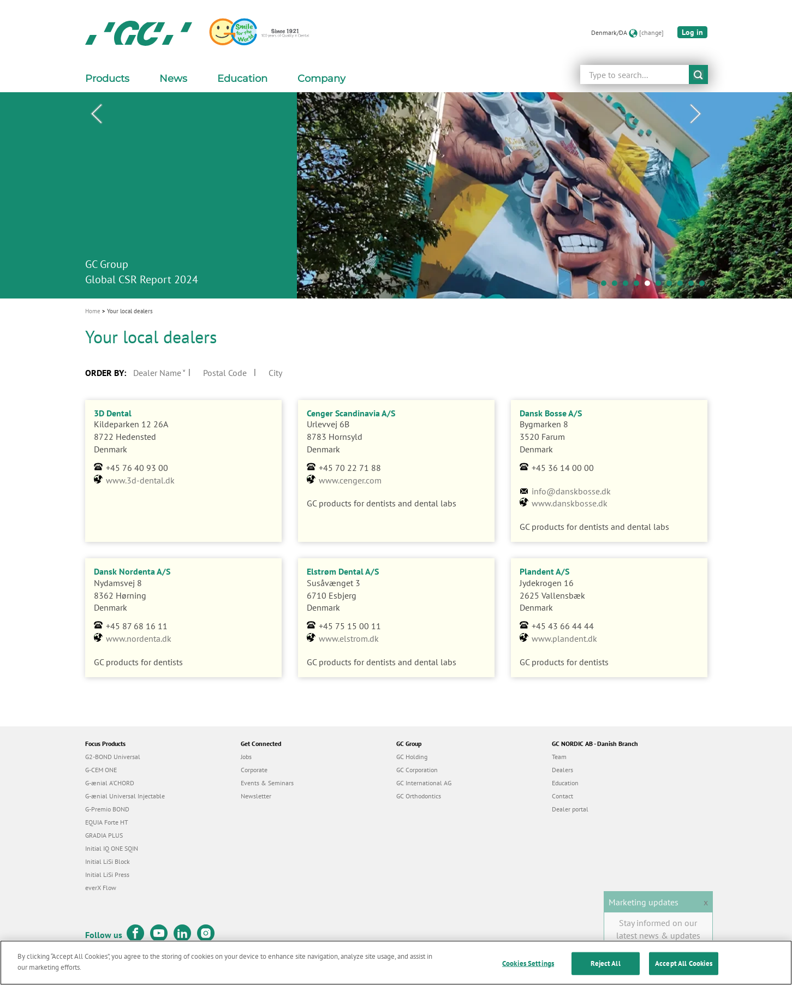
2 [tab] (617, 285)
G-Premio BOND (107, 809)
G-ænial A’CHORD (109, 783)
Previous (96, 114)
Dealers (562, 770)
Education (565, 783)
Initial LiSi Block (107, 861)
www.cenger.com (350, 480)
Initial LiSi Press (107, 874)
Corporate (254, 770)
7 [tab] (671, 285)
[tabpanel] (396, 195)
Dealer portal (570, 809)
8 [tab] (682, 285)
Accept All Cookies (683, 966)
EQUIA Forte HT (106, 822)
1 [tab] (606, 285)
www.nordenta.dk (138, 638)
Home (92, 311)
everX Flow (100, 887)
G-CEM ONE (101, 770)
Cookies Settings (528, 966)
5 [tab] (650, 285)
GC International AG (423, 783)
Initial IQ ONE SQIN (111, 848)
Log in (692, 32)
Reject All (605, 966)
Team (559, 757)
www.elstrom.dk (349, 638)
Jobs (246, 757)
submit (698, 74)
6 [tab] (661, 285)
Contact (562, 796)
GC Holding (411, 757)
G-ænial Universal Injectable (125, 796)
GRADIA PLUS (104, 835)
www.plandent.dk (564, 638)
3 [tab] (628, 285)
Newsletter (256, 796)
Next (695, 114)
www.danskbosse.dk (570, 503)
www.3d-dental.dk (140, 480)
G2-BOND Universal (112, 757)
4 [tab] (639, 285)
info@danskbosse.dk (571, 491)
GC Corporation (417, 770)
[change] (651, 32)
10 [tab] (704, 285)
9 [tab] (693, 285)
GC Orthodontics (418, 796)
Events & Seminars (267, 783)
